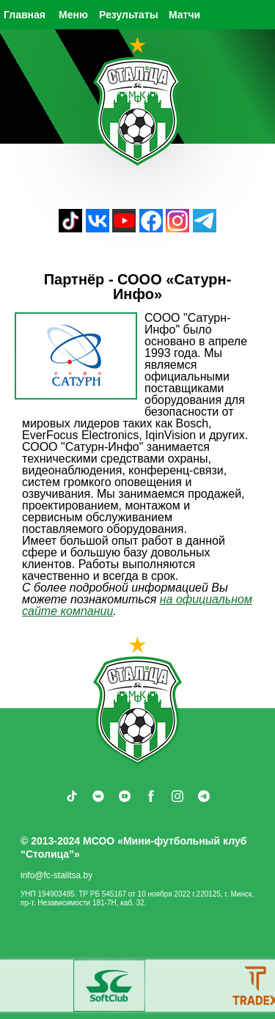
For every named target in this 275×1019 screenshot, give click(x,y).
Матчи (184, 15)
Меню (73, 15)
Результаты (128, 15)
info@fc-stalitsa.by (56, 875)
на (168, 599)
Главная (24, 15)
